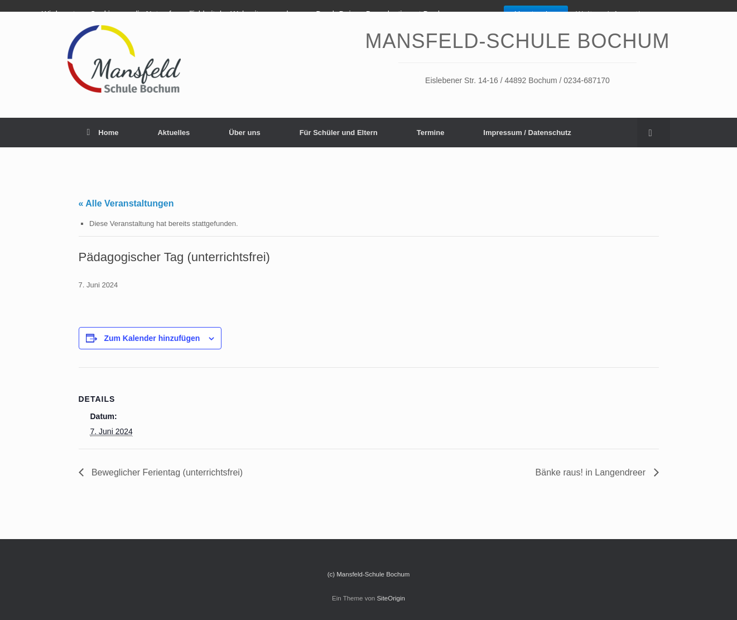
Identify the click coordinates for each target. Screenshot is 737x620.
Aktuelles (173, 132)
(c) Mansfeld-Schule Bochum (368, 574)
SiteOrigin (391, 598)
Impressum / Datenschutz (527, 132)
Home (103, 132)
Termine (431, 132)
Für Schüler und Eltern (339, 132)
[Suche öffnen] (653, 132)
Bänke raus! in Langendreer (592, 472)
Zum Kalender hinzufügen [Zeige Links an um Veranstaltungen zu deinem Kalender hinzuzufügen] (152, 338)
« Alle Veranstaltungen (126, 203)
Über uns (244, 132)
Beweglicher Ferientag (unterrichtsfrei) (166, 472)
